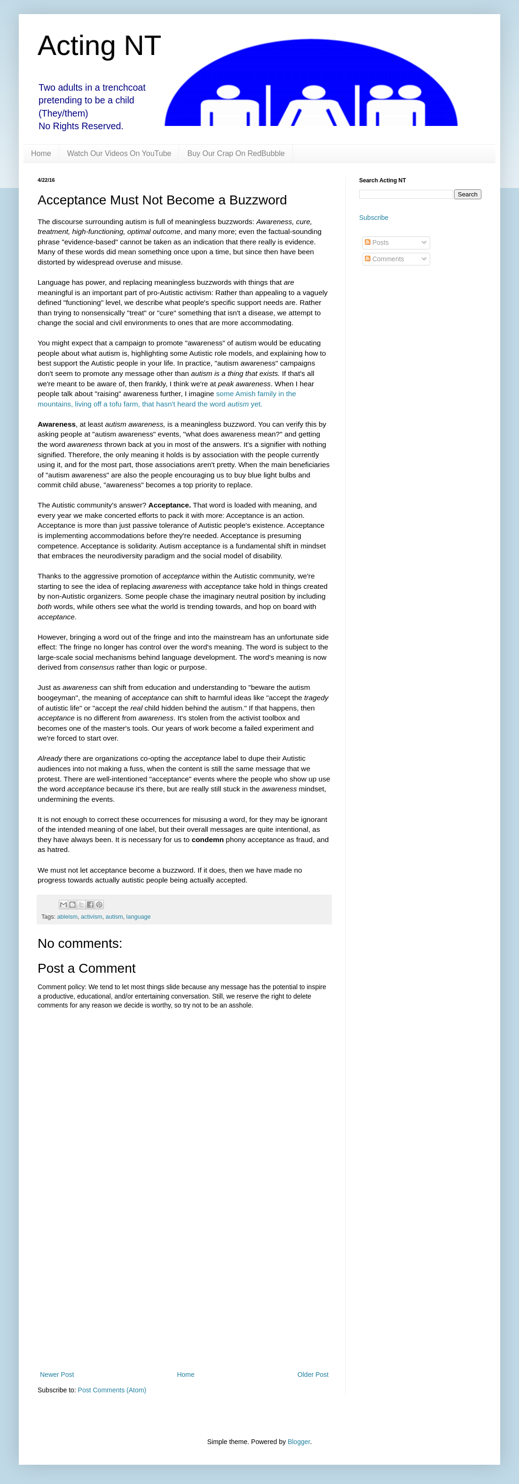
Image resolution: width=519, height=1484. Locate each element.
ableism (67, 917)
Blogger (299, 1441)
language (138, 917)
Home (41, 153)
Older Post (313, 1374)
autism (114, 917)
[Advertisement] (184, 1291)
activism (91, 917)
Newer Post (57, 1374)
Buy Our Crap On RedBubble (235, 153)
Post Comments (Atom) (112, 1390)
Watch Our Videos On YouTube (119, 153)
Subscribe (373, 217)
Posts (377, 242)
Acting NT (99, 45)
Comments (384, 259)
